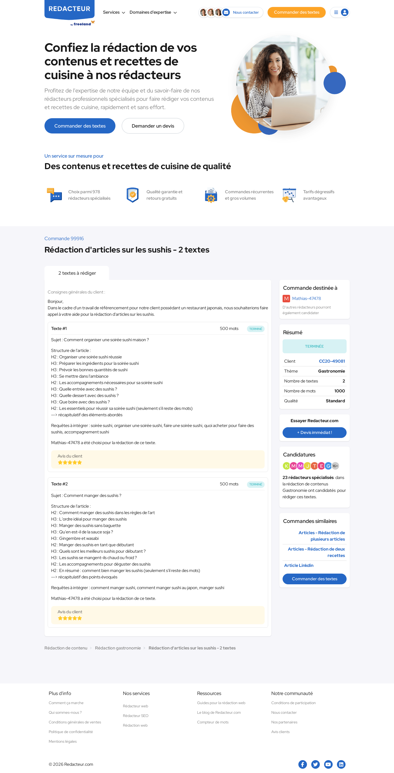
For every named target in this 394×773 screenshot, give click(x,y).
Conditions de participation (293, 702)
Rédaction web (135, 725)
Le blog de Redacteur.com (219, 712)
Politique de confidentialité (71, 731)
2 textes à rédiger (76, 273)
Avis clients (280, 731)
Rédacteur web (135, 706)
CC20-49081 (332, 361)
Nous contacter (284, 712)
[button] (340, 12)
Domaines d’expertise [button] (153, 12)
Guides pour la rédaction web (221, 702)
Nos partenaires (284, 722)
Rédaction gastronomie (118, 648)
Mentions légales (63, 741)
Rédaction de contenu (65, 648)
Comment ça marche (66, 702)
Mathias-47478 (306, 298)
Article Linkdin (298, 565)
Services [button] (114, 12)
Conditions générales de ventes (75, 722)
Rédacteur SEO (135, 715)
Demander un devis (153, 126)
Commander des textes (80, 126)
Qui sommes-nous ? (65, 712)
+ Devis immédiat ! (314, 432)
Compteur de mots (212, 722)
